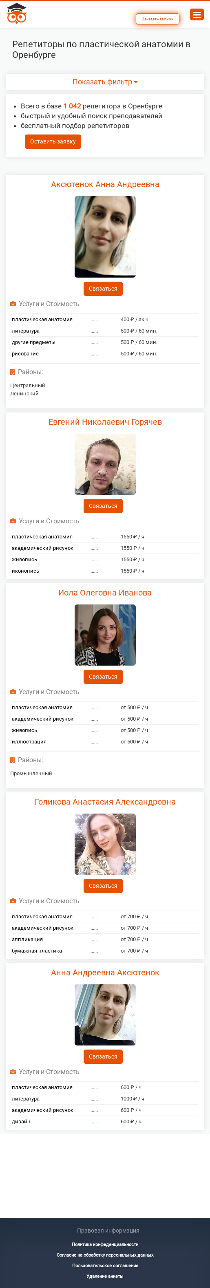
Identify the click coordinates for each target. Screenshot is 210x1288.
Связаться (103, 288)
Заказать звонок (157, 19)
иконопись (25, 571)
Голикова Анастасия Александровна (105, 802)
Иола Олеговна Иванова (105, 593)
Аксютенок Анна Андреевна (105, 184)
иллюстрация (29, 742)
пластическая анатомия (42, 319)
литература (26, 331)
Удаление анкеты (105, 1276)
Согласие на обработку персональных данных (105, 1255)
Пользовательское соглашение (105, 1265)
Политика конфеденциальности (105, 1244)
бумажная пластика (37, 951)
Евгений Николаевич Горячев (105, 422)
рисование (25, 354)
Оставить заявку (53, 141)
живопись (24, 559)
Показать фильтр (105, 82)
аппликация (27, 939)
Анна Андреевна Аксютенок (105, 972)
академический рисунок (42, 548)
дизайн (21, 1121)
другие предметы (33, 342)
